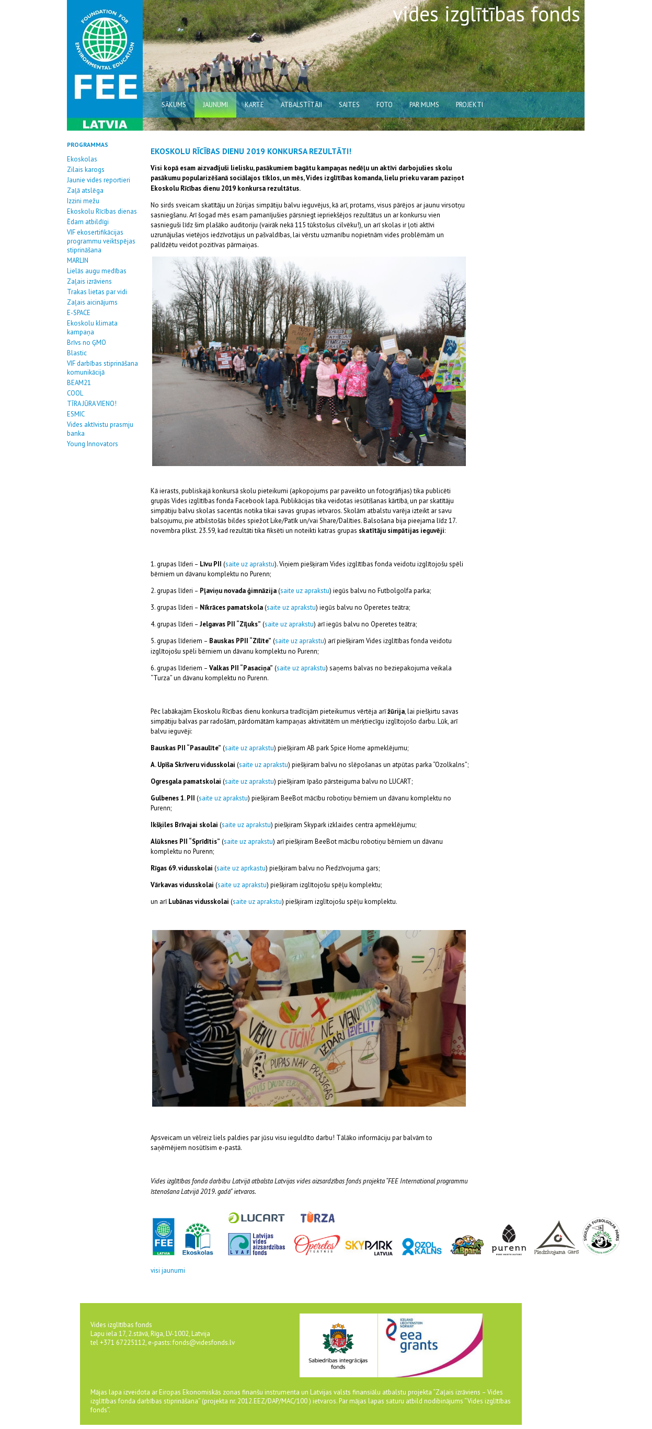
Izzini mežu (83, 200)
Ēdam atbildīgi (88, 221)
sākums (174, 104)
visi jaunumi (168, 1270)
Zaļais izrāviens (89, 281)
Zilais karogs (86, 169)
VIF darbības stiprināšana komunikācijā (102, 368)
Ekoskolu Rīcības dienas (102, 211)
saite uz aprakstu (249, 564)
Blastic (77, 352)
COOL (75, 393)
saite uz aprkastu (241, 868)
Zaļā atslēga (85, 190)
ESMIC (76, 414)
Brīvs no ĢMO (86, 342)
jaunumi (215, 104)
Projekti (469, 104)
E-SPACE (78, 312)
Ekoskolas (82, 159)
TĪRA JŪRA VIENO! (92, 403)
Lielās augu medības (97, 270)
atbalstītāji (301, 104)
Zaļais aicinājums (92, 302)
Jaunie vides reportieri (98, 180)
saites (349, 104)
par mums (424, 104)
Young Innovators (92, 443)
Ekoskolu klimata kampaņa (92, 327)
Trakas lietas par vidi (97, 291)
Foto (384, 104)
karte (254, 104)
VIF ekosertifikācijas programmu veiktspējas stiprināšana (101, 241)
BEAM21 (79, 382)
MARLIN (77, 260)
